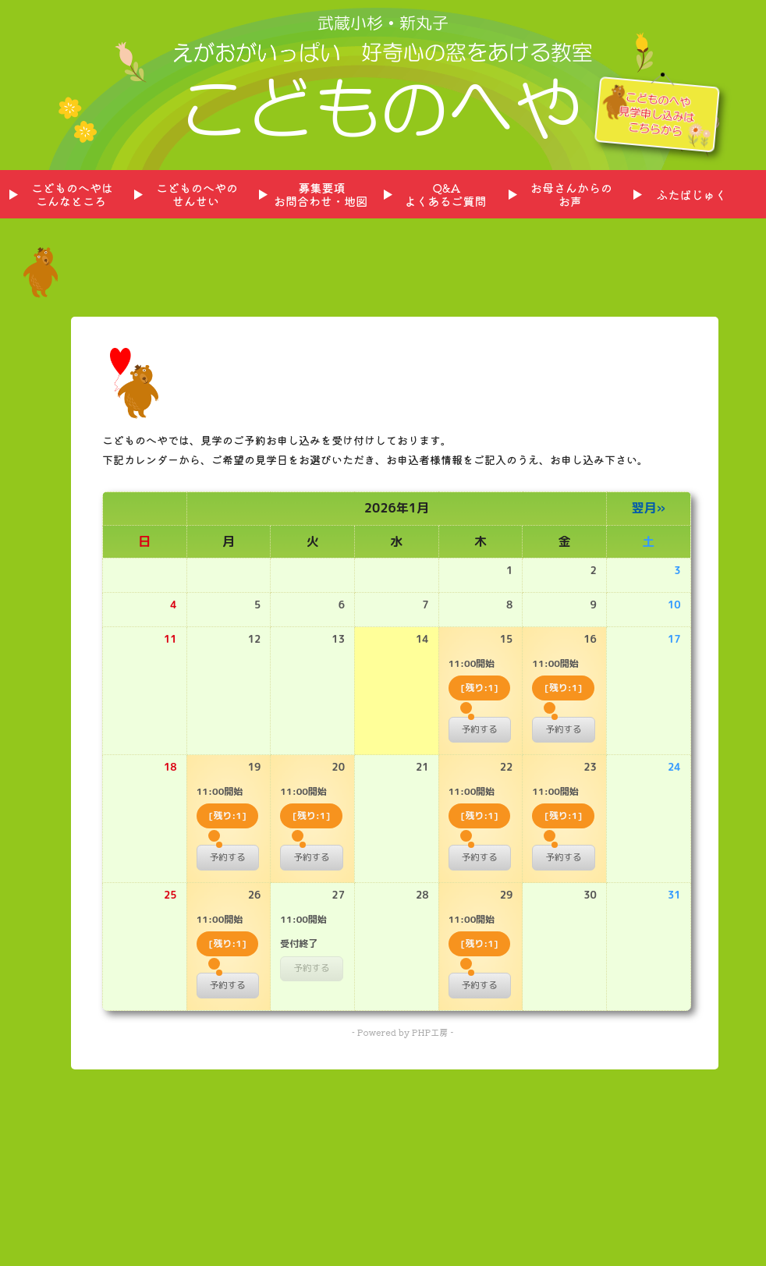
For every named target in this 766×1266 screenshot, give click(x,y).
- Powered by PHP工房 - (402, 1032)
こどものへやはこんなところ (72, 194)
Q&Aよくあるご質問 (445, 194)
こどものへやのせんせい (197, 194)
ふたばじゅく (691, 194)
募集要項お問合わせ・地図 (320, 194)
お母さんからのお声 (571, 194)
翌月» (648, 507)
